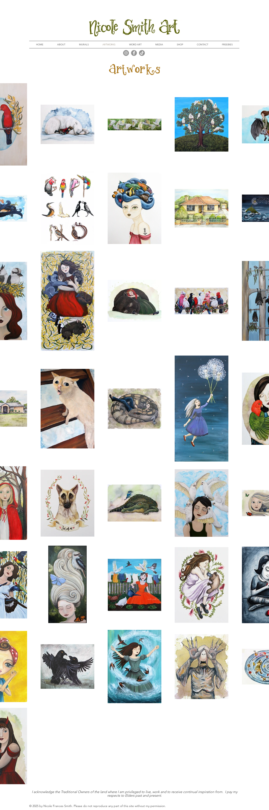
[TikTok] (142, 53)
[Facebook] (134, 53)
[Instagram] (126, 53)
